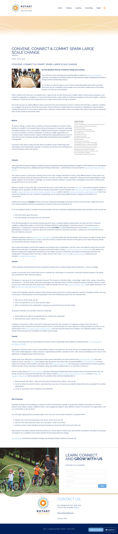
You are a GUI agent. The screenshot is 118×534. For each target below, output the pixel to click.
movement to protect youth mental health (83, 192)
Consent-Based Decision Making (77, 249)
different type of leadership (42, 237)
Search (104, 8)
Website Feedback (96, 530)
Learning (78, 8)
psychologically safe (86, 359)
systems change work (94, 75)
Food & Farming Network (83, 190)
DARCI (33, 361)
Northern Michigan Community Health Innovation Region (36, 192)
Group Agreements (89, 361)
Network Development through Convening (30, 287)
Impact (99, 8)
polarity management (60, 364)
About (60, 8)
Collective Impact (79, 254)
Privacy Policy (71, 529)
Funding (68, 8)
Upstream (78, 187)
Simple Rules (66, 254)
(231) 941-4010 (62, 518)
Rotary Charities (22, 8)
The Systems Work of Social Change (38, 329)
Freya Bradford (17, 438)
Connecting (89, 8)
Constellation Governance (27, 256)
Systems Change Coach (76, 284)
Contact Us (110, 530)
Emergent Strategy (36, 371)
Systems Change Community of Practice (72, 374)
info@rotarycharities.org (65, 513)
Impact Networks (93, 227)
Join (102, 486)
